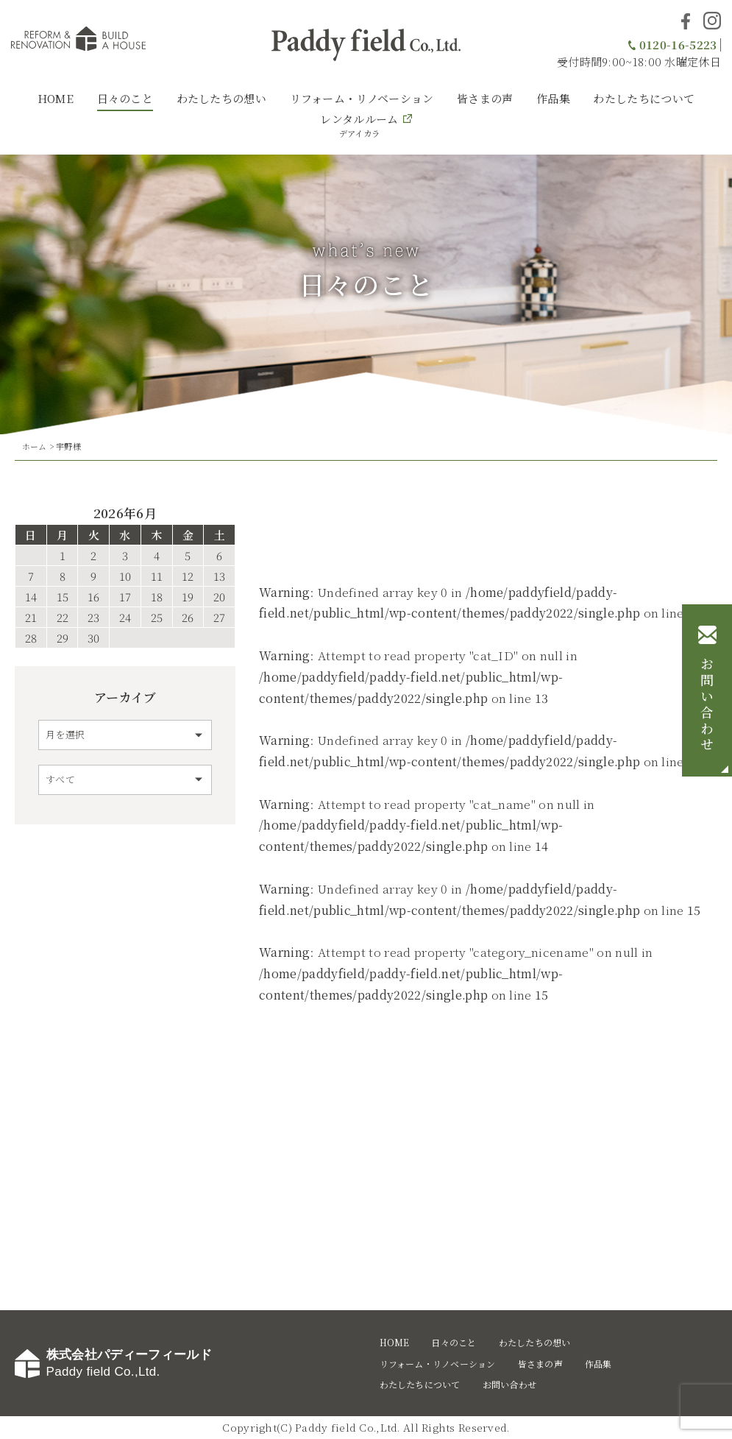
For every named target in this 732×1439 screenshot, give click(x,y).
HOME (56, 98)
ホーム (34, 446)
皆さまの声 (485, 98)
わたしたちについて (643, 98)
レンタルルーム (359, 125)
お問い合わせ (707, 705)
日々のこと (125, 98)
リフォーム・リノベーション (362, 98)
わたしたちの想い (221, 98)
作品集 (553, 98)
